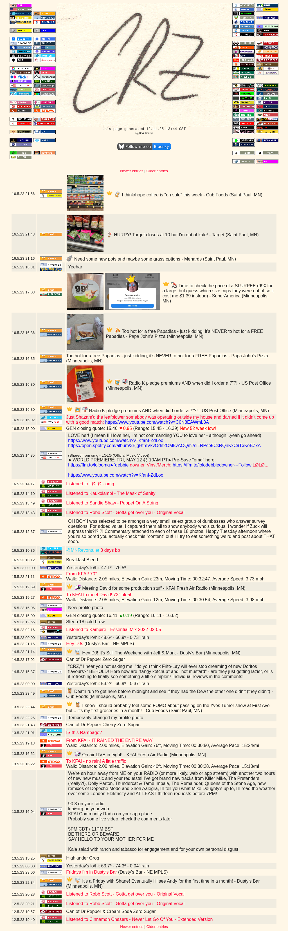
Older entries (157, 171)
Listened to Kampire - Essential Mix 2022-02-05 (113, 629)
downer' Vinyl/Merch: (150, 465)
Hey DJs (74, 643)
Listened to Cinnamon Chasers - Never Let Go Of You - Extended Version (139, 919)
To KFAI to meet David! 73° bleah (99, 594)
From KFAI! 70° (81, 573)
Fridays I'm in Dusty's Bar (91, 872)
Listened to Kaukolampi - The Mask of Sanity (110, 493)
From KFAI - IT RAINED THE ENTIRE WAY (109, 740)
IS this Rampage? (84, 732)
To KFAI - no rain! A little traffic (96, 761)
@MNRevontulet (82, 550)
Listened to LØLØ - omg (90, 483)
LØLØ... (259, 465)
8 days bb (109, 550)
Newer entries (131, 171)
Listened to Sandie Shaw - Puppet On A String (112, 503)
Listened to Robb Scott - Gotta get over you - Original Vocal (125, 512)
